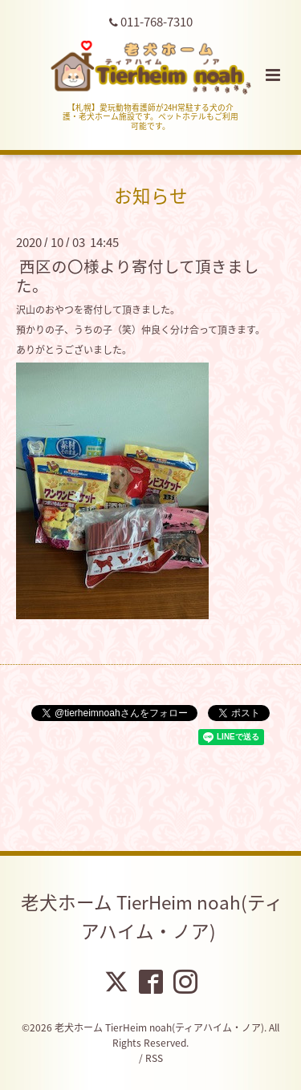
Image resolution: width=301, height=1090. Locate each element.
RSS (154, 1058)
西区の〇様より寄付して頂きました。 (137, 275)
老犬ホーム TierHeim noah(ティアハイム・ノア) (152, 916)
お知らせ (151, 195)
